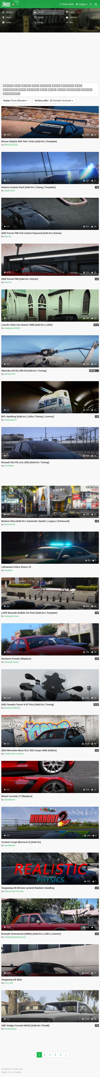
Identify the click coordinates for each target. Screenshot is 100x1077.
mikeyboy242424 (12, 328)
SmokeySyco (10, 1029)
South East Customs (14, 753)
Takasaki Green (11, 616)
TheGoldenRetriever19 (15, 937)
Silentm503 (9, 190)
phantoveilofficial (12, 708)
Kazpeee (8, 570)
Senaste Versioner (54, 100)
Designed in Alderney (12, 1069)
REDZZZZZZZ (11, 145)
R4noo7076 (9, 374)
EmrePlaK (9, 465)
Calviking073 (10, 420)
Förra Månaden (15, 100)
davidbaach (9, 799)
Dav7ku (8, 236)
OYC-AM (8, 983)
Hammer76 (9, 524)
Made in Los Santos (11, 1072)
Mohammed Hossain (14, 891)
